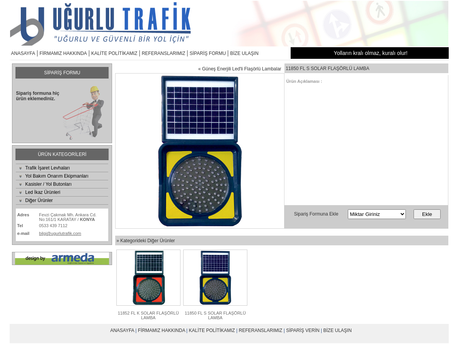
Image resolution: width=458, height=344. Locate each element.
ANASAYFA (23, 53)
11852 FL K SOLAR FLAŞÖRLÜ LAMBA (148, 315)
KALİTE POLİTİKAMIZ (114, 53)
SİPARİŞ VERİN (302, 330)
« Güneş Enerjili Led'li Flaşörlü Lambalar (239, 69)
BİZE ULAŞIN (244, 53)
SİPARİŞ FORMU (208, 53)
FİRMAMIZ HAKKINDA (63, 53)
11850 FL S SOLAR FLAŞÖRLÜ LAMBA (215, 315)
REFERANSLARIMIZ (164, 53)
